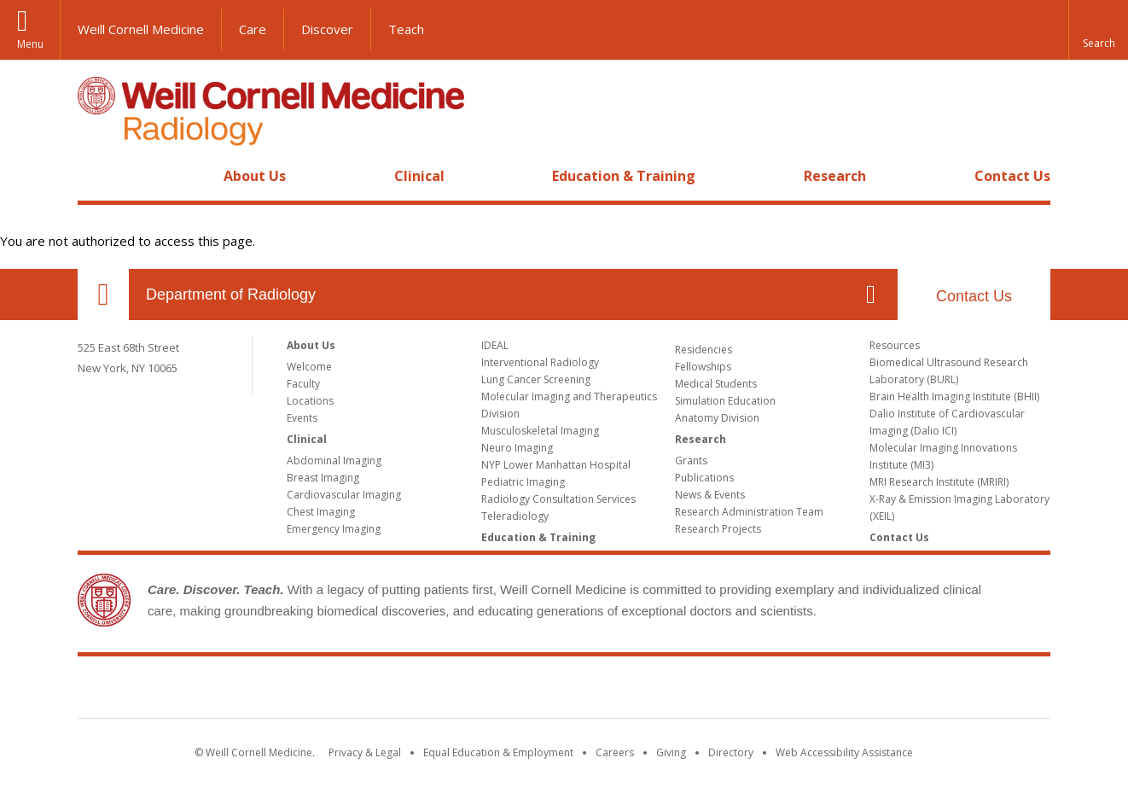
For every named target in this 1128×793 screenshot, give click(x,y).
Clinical (419, 175)
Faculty (303, 383)
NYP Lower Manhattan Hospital (556, 465)
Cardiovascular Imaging (344, 494)
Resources (894, 345)
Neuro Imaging (517, 447)
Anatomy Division (717, 418)
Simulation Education (725, 401)
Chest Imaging (321, 511)
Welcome (309, 366)
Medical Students (716, 383)
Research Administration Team (749, 511)
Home (96, 176)
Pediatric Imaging (523, 482)
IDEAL (495, 345)
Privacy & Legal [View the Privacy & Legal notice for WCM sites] (365, 752)
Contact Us (1012, 175)
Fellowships (703, 366)
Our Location (103, 294)
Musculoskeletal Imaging (540, 430)
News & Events (710, 494)
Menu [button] (30, 44)
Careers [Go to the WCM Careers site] (615, 752)
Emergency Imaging (334, 529)
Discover (327, 29)
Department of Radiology (231, 294)
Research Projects (718, 529)
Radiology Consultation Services (558, 499)
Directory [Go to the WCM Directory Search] (730, 752)
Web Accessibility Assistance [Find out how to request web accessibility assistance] (844, 752)
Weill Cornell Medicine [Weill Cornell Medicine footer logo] (564, 690)
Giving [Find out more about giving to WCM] (671, 752)
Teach (406, 29)
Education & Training (623, 175)
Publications (704, 477)
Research (835, 175)
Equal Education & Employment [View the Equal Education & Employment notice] (498, 752)
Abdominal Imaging (334, 460)
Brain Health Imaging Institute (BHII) (954, 396)
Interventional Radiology (540, 362)
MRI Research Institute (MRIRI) (939, 482)
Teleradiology (515, 516)
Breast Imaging (323, 477)
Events (302, 418)
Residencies (703, 349)
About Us (255, 175)
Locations (310, 401)
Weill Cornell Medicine (141, 29)
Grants (691, 460)
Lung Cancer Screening (535, 379)
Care (252, 29)
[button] (1098, 30)
